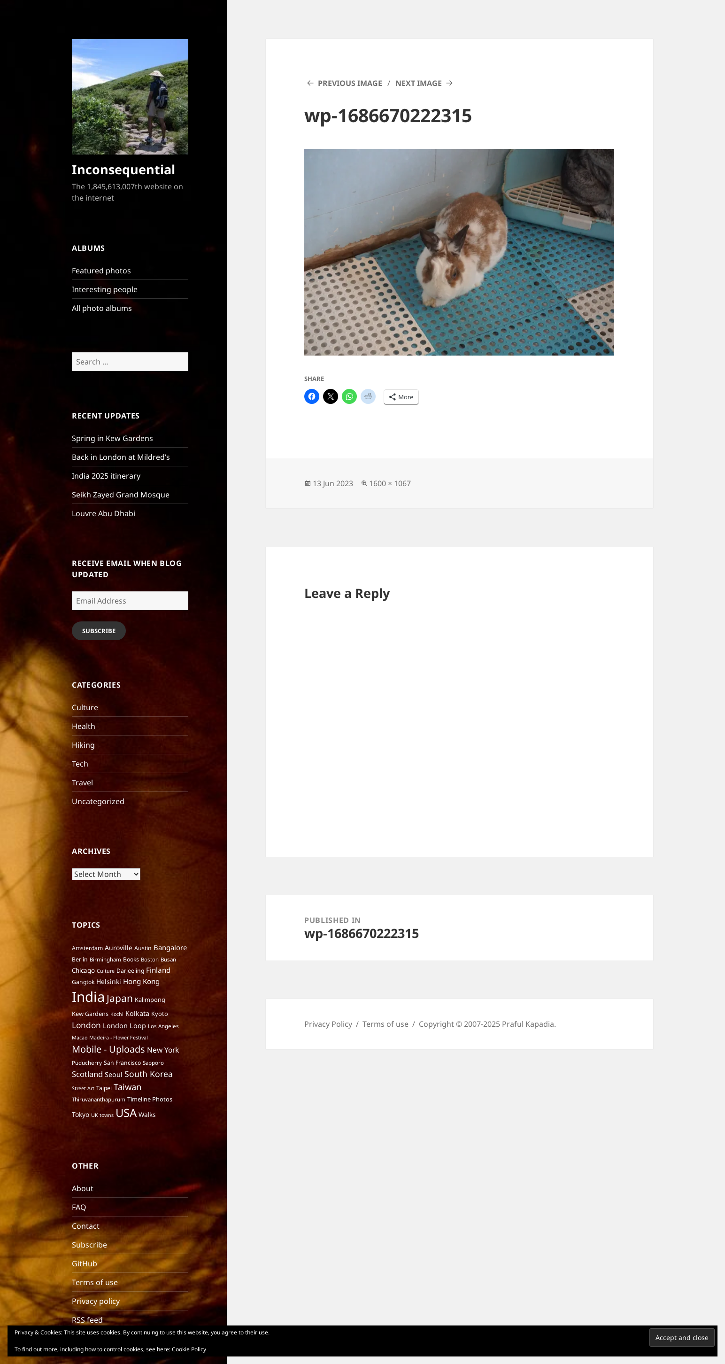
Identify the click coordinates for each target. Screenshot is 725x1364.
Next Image (418, 83)
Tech (80, 764)
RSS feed (87, 1320)
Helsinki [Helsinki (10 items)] (108, 981)
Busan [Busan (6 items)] (168, 959)
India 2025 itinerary (106, 476)
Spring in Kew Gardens (112, 438)
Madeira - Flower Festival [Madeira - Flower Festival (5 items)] (118, 1037)
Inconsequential (123, 169)
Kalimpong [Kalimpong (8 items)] (150, 999)
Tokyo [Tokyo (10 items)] (80, 1114)
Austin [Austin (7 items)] (143, 948)
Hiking (83, 745)
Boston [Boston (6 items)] (150, 959)
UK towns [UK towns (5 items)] (102, 1115)
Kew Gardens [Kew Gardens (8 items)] (90, 1013)
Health (83, 726)
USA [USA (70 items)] (126, 1112)
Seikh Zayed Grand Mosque (121, 494)
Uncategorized (98, 801)
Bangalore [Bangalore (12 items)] (170, 947)
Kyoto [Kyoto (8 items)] (159, 1013)
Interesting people (105, 289)
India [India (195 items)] (88, 996)
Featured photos (101, 270)
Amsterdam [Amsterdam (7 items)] (87, 948)
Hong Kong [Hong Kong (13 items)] (141, 981)
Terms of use (95, 1282)
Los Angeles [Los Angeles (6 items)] (163, 1026)
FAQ (79, 1207)
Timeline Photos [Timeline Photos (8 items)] (149, 1099)
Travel (82, 782)
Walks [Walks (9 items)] (147, 1114)
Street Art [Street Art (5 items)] (83, 1088)
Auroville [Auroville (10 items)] (118, 947)
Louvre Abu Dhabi (103, 513)
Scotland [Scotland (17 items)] (87, 1074)
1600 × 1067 (390, 483)
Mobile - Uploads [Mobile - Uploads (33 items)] (108, 1049)
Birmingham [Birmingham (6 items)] (105, 959)
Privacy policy (96, 1301)
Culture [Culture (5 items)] (106, 971)
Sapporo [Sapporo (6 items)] (153, 1062)
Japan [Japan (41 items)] (120, 998)
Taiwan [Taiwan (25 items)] (127, 1087)
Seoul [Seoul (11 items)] (114, 1074)
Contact (86, 1226)
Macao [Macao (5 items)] (79, 1037)
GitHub (84, 1263)
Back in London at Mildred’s (121, 457)
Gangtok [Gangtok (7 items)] (83, 982)
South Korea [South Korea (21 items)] (148, 1073)
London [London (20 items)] (86, 1025)
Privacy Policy (328, 1024)
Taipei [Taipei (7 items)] (104, 1088)
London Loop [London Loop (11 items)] (124, 1025)
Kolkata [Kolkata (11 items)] (137, 1013)
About (82, 1188)
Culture (85, 707)
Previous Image (350, 83)
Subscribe (99, 631)
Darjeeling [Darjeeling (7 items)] (130, 971)
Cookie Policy (189, 1349)
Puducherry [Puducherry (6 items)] (87, 1062)
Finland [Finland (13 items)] (158, 970)
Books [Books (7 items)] (131, 959)
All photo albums (102, 308)
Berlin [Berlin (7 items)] (80, 959)
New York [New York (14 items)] (163, 1050)
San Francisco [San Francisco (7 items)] (122, 1063)
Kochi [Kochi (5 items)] (116, 1014)
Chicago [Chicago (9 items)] (83, 970)
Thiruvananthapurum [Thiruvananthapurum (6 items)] (98, 1099)
